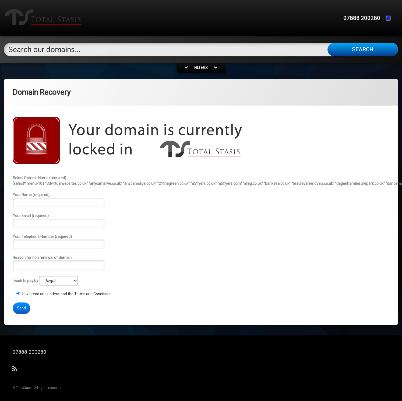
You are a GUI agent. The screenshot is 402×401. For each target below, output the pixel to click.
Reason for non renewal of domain (201, 262)
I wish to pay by (45, 281)
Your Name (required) (201, 200)
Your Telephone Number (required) (201, 241)
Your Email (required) (201, 221)
